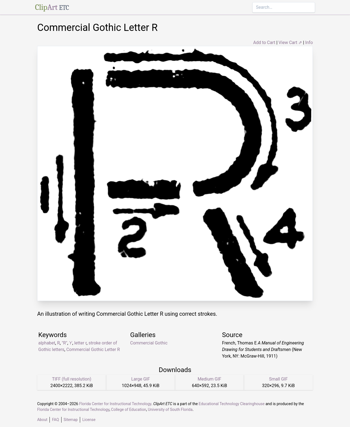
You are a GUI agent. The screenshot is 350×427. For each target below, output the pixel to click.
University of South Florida (170, 409)
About (42, 419)
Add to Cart (264, 42)
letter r (80, 343)
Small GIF (278, 379)
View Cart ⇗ (290, 42)
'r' (70, 343)
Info (309, 42)
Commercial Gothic (149, 343)
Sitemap (71, 419)
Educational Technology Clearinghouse (232, 404)
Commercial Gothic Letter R (93, 349)
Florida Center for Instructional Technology (115, 404)
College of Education (128, 409)
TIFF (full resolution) (71, 379)
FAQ (55, 419)
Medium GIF (209, 379)
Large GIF (140, 379)
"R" (64, 343)
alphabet (46, 343)
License (88, 419)
